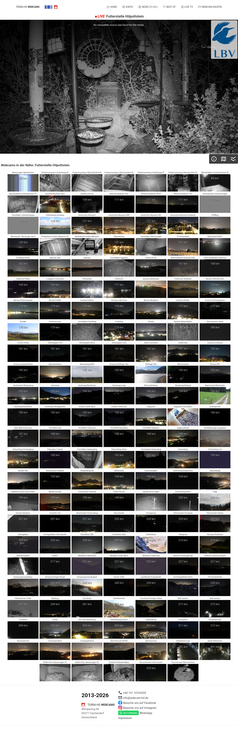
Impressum (125, 718)
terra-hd (28, 7)
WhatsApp (146, 713)
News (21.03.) (148, 6)
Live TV (187, 6)
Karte (127, 6)
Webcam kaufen (210, 6)
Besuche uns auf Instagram (139, 707)
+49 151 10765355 (134, 692)
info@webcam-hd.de (135, 697)
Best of (169, 6)
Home (111, 6)
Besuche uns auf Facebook (139, 702)
